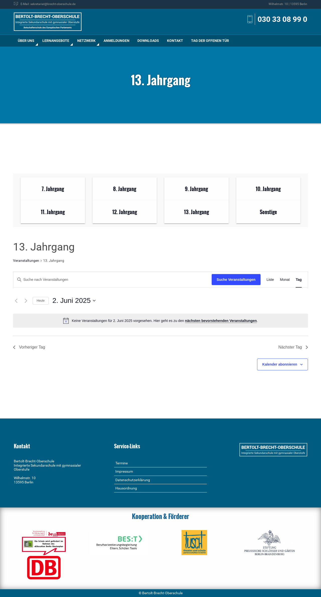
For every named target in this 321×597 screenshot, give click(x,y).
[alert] (160, 321)
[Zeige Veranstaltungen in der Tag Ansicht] (299, 280)
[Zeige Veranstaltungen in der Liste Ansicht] (270, 280)
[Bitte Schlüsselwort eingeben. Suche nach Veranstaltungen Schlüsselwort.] (112, 280)
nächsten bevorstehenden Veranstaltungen (221, 321)
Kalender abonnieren (279, 364)
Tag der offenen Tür (210, 41)
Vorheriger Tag (29, 347)
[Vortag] (16, 301)
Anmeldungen (116, 41)
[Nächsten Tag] (26, 301)
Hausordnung (126, 488)
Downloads (148, 41)
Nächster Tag (293, 347)
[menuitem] (26, 41)
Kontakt (175, 41)
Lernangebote (55, 41)
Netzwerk (86, 41)
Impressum (124, 471)
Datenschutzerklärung (132, 480)
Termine (121, 463)
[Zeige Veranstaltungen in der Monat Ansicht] (285, 280)
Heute (41, 300)
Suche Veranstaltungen (236, 280)
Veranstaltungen (26, 261)
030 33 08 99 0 (282, 19)
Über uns (26, 41)
